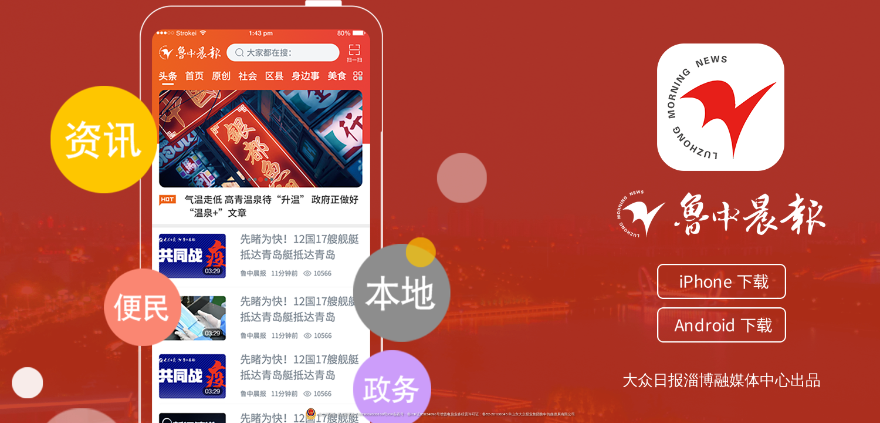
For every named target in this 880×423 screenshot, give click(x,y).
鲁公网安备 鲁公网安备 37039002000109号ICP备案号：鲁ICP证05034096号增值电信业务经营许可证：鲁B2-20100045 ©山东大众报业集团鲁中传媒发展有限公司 (439, 414)
